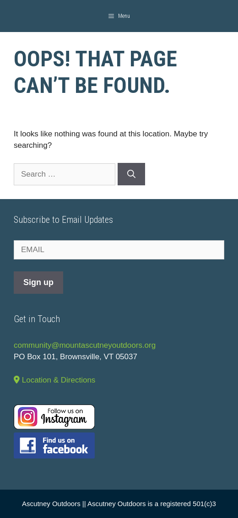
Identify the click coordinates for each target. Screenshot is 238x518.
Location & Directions (54, 380)
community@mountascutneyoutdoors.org (85, 345)
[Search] (131, 174)
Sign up (38, 282)
